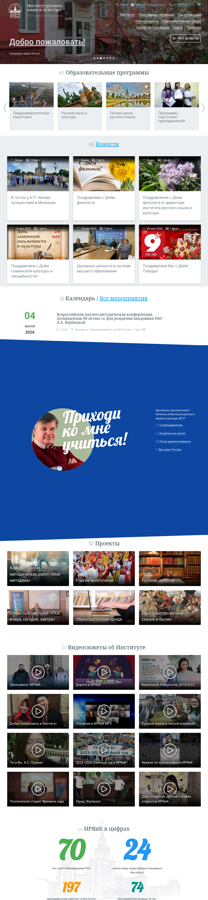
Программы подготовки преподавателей (171, 117)
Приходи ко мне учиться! (95, 428)
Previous (4, 106)
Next (203, 106)
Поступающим (189, 15)
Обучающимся (146, 21)
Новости (107, 144)
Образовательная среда (181, 21)
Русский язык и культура (74, 115)
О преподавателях (171, 425)
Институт (127, 15)
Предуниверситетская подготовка (31, 115)
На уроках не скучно (172, 433)
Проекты (194, 28)
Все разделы (185, 38)
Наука (178, 28)
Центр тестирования (152, 28)
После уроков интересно (175, 441)
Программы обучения (156, 15)
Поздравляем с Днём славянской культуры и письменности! (31, 271)
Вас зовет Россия (170, 449)
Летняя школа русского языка (122, 115)
